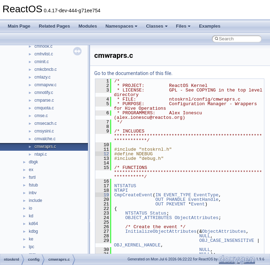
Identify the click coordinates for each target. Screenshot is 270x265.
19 (102, 195)
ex (31, 169)
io (30, 208)
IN (158, 195)
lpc (31, 246)
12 (102, 154)
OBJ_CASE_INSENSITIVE (226, 240)
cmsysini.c (44, 131)
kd (31, 215)
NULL (204, 236)
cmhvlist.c (43, 54)
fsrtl (32, 177)
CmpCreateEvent (133, 195)
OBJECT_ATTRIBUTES (148, 218)
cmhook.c (43, 46)
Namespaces (121, 26)
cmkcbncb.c (45, 69)
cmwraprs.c (45, 146)
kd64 (33, 223)
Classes (156, 26)
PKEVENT (176, 204)
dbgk (33, 161)
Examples (209, 26)
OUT (159, 199)
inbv (33, 192)
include (35, 200)
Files (183, 26)
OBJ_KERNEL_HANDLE (137, 245)
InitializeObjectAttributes (161, 231)
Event (198, 204)
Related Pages (54, 26)
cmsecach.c (45, 123)
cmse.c (41, 115)
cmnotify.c (43, 92)
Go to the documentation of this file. (133, 73)
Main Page (19, 26)
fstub (33, 185)
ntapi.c (40, 154)
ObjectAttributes (197, 218)
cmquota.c (44, 108)
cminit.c (41, 61)
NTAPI (121, 190)
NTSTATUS (125, 186)
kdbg (33, 231)
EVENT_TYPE (177, 195)
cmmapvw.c (45, 84)
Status (158, 213)
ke (31, 239)
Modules (87, 26)
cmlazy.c (42, 77)
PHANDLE (176, 199)
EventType (206, 195)
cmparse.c (44, 100)
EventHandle (203, 199)
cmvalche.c (45, 138)
